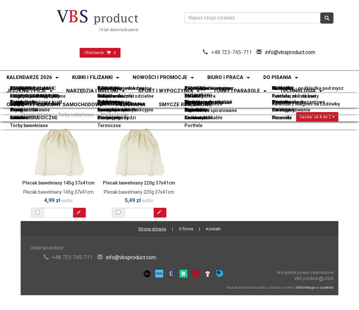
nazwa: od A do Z (317, 117)
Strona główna (36, 114)
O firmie (186, 228)
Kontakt (213, 228)
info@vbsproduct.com (290, 52)
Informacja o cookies (314, 287)
